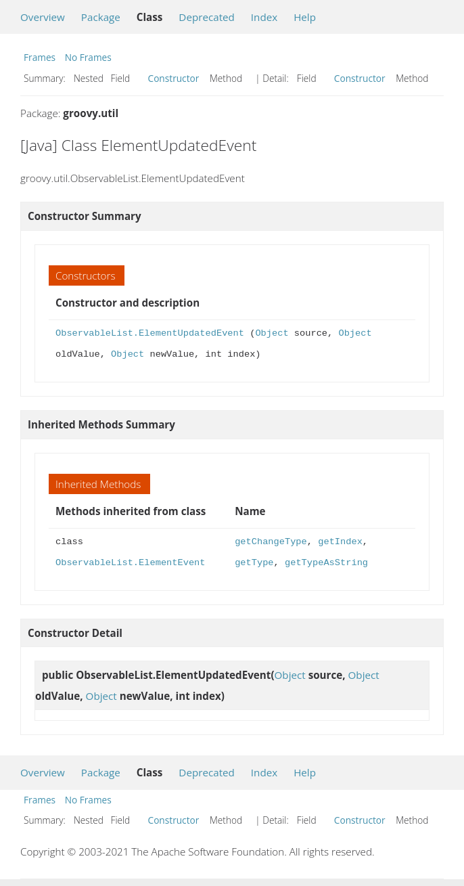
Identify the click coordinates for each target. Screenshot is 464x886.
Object (271, 333)
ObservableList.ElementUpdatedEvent (149, 333)
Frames (39, 57)
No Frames (88, 57)
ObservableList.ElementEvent (130, 562)
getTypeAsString (326, 562)
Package (100, 17)
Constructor (174, 78)
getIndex (340, 541)
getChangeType (271, 541)
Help (305, 17)
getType (254, 562)
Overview (42, 17)
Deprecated (207, 17)
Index (264, 17)
